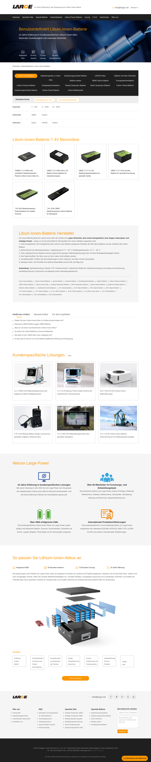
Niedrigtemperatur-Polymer (74, 722)
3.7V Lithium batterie (25, 291)
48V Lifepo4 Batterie (112, 288)
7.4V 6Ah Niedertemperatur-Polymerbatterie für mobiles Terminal (25, 211)
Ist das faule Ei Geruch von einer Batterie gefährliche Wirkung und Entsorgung (44, 339)
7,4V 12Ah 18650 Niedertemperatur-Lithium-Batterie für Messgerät (59, 211)
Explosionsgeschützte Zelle (74, 727)
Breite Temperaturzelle (72, 724)
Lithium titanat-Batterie (97, 284)
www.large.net (85, 750)
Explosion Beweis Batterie (116, 284)
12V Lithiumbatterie (108, 291)
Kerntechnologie (44, 727)
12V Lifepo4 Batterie (65, 288)
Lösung (87, 17)
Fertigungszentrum (45, 722)
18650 (33, 115)
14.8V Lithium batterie (75, 291)
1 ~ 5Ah (34, 107)
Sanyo (33, 123)
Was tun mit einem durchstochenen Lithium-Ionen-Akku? (36, 328)
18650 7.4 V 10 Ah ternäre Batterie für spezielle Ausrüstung (123, 172)
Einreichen (122, 731)
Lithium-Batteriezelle (75, 90)
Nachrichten (104, 17)
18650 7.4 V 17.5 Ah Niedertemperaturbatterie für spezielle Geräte (89, 173)
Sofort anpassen (75, 678)
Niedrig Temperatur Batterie (75, 85)
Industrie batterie (70, 281)
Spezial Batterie (42, 17)
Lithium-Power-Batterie (73, 17)
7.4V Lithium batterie (41, 291)
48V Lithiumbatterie (55, 294)
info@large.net (122, 7)
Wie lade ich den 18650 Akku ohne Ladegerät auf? (33, 335)
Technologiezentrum (45, 719)
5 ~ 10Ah (45, 107)
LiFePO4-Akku (100, 76)
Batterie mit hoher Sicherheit (125, 76)
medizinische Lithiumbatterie (46, 288)
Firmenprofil (16, 713)
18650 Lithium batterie (100, 81)
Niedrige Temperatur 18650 (74, 713)
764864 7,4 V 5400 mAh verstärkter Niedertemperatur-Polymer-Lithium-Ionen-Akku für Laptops (26, 173)
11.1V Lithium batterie (58, 291)
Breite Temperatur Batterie (100, 85)
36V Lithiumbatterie (40, 294)
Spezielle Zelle (27, 17)
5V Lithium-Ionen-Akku (92, 291)
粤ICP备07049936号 (97, 750)
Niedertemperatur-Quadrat (73, 719)
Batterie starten (75, 81)
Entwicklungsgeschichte (20, 716)
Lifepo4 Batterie (102, 281)
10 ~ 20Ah (56, 107)
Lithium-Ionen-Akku (42, 284)
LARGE (45, 123)
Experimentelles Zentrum (47, 724)
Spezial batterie (58, 281)
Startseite (16, 17)
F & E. (95, 17)
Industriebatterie (56, 17)
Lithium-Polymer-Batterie (26, 85)
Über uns (115, 17)
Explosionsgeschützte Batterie (75, 76)
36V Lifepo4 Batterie (96, 288)
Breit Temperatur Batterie (80, 284)
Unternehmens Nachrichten (21, 719)
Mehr (69, 355)
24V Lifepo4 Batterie (81, 288)
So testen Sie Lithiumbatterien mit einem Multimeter (34, 331)
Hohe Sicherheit (96, 719)
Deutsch (134, 7)
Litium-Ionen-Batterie (42, 66)
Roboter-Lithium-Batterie (27, 288)
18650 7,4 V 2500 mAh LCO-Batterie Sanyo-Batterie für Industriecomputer (57, 173)
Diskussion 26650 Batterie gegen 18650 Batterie (33, 324)
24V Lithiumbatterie (25, 294)
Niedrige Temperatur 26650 (74, 716)
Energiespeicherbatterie (125, 81)
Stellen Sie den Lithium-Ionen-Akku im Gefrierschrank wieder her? (39, 320)
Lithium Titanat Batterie (125, 85)
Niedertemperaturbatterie (99, 713)
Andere (44, 115)
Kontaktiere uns (18, 722)
